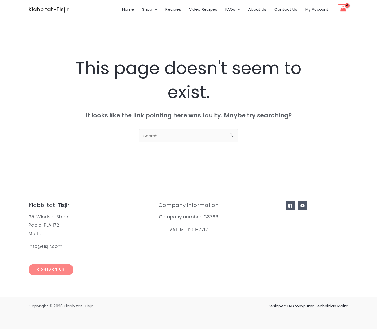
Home (128, 9)
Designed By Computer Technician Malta (308, 306)
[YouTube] (302, 205)
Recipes (173, 9)
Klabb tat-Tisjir (49, 9)
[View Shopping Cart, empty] (343, 9)
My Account (316, 9)
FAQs (230, 9)
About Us (257, 9)
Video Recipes (203, 9)
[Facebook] (290, 205)
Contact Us (285, 9)
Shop (147, 9)
